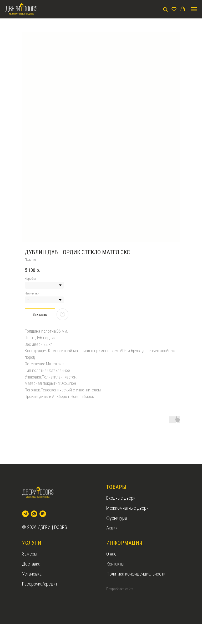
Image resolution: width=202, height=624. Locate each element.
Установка (32, 574)
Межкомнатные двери (127, 508)
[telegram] (25, 513)
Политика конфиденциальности (135, 574)
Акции (112, 527)
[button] (165, 9)
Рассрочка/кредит (39, 584)
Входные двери (120, 498)
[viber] (42, 513)
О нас (111, 554)
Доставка (31, 564)
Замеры (29, 554)
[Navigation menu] (194, 9)
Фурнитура (116, 518)
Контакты (115, 564)
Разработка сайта (120, 589)
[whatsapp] (34, 513)
